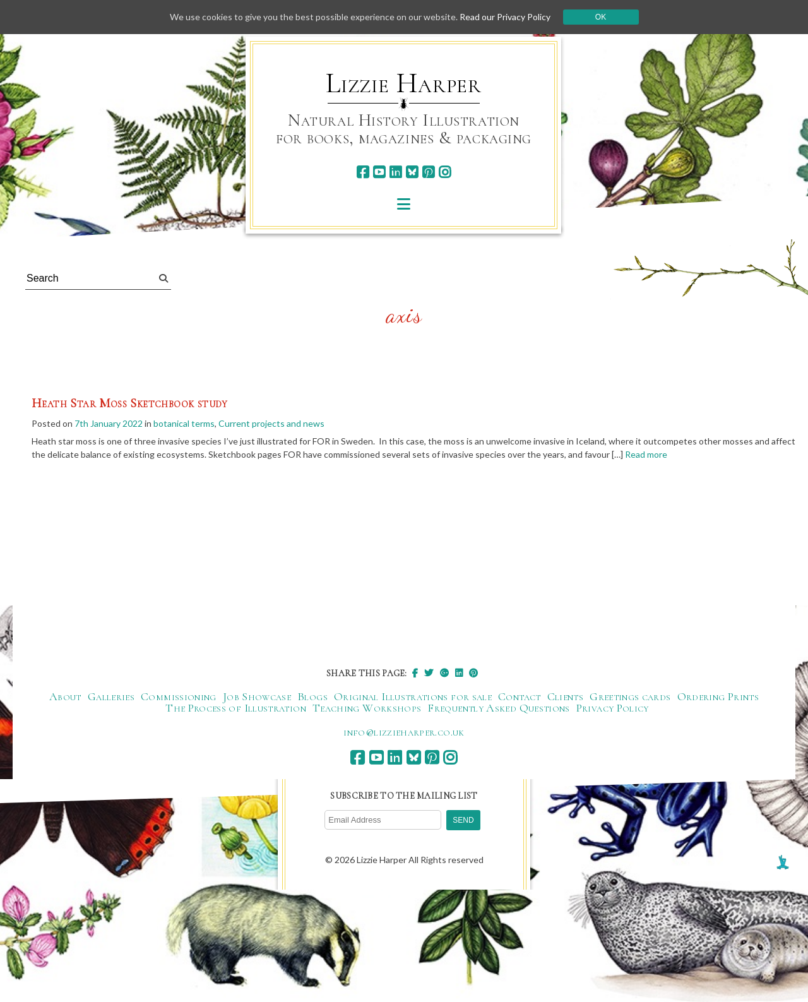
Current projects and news (271, 423)
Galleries (111, 696)
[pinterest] (428, 172)
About (65, 696)
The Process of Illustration (235, 708)
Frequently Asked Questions (498, 708)
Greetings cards (630, 696)
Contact (519, 696)
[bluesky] (412, 172)
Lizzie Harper (404, 83)
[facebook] (363, 172)
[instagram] (445, 172)
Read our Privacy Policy (505, 16)
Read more (646, 454)
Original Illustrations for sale (413, 696)
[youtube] (379, 172)
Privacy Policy (612, 708)
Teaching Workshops (366, 708)
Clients (565, 696)
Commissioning (179, 696)
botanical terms (184, 423)
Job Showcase (257, 696)
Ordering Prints (718, 696)
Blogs (312, 696)
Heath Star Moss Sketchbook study (130, 403)
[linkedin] (395, 172)
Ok (600, 17)
